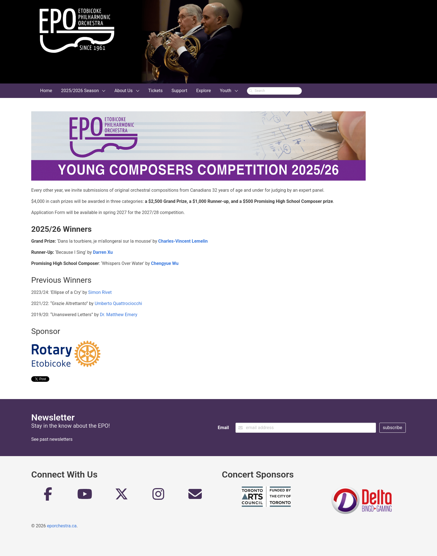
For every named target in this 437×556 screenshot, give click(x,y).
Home (46, 90)
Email (223, 427)
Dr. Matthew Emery (118, 314)
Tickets (155, 90)
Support (179, 90)
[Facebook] (48, 496)
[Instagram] (158, 496)
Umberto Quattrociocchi (118, 303)
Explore (203, 90)
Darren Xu (103, 252)
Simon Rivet (99, 292)
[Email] (195, 496)
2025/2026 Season (80, 90)
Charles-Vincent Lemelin (183, 241)
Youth (225, 90)
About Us (123, 90)
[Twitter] (121, 496)
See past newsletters (51, 439)
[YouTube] (84, 496)
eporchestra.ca (61, 525)
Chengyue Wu (165, 263)
